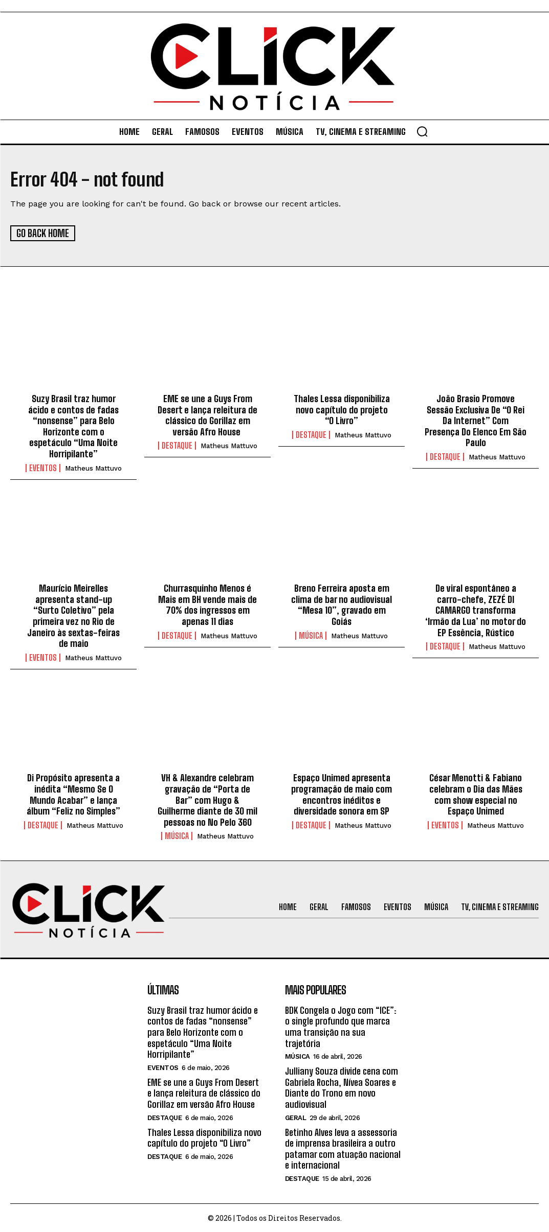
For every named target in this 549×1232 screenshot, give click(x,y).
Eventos (43, 467)
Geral (295, 1117)
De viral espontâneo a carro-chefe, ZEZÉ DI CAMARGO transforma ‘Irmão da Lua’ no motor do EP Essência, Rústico (475, 609)
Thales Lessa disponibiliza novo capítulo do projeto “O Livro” (342, 409)
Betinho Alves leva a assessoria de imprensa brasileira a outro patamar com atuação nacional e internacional (343, 1148)
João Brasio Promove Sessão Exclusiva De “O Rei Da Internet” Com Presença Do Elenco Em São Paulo (475, 420)
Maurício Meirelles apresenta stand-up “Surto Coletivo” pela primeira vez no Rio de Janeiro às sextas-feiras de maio (73, 615)
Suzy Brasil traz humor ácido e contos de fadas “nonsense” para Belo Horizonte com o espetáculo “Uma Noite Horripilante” (73, 425)
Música (311, 635)
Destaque (177, 445)
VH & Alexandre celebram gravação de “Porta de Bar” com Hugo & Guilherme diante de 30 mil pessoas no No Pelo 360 (207, 799)
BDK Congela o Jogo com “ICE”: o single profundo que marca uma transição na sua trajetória (341, 1026)
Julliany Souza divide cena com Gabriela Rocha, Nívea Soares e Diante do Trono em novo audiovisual (341, 1087)
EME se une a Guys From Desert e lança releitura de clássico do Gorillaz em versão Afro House (207, 414)
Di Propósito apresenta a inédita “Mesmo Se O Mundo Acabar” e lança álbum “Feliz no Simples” (73, 794)
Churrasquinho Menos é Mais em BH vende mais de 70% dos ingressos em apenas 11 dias (207, 604)
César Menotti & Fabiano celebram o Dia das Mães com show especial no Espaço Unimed (475, 794)
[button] (422, 131)
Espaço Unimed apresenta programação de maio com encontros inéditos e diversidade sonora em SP (341, 794)
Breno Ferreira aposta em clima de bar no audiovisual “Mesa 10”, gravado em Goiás (341, 604)
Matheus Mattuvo (93, 467)
